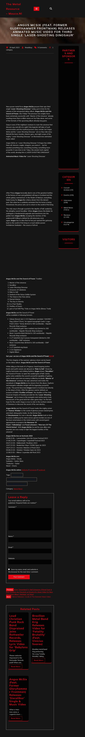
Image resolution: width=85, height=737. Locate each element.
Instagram (33, 470)
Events (66, 195)
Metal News (18, 489)
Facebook (41, 470)
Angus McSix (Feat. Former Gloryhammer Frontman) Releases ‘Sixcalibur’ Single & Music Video (18, 692)
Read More (15, 667)
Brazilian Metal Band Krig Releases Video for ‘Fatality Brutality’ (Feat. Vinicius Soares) (40, 630)
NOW (51, 356)
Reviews (67, 215)
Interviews (68, 200)
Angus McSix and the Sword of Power (21, 479)
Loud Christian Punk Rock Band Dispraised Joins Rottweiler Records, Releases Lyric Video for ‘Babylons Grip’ (18, 633)
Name (11, 536)
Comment (12, 507)
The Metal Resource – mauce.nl (14, 9)
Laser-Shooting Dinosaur (17, 484)
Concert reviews (67, 189)
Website (25, 470)
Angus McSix (17, 475)
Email (10, 547)
